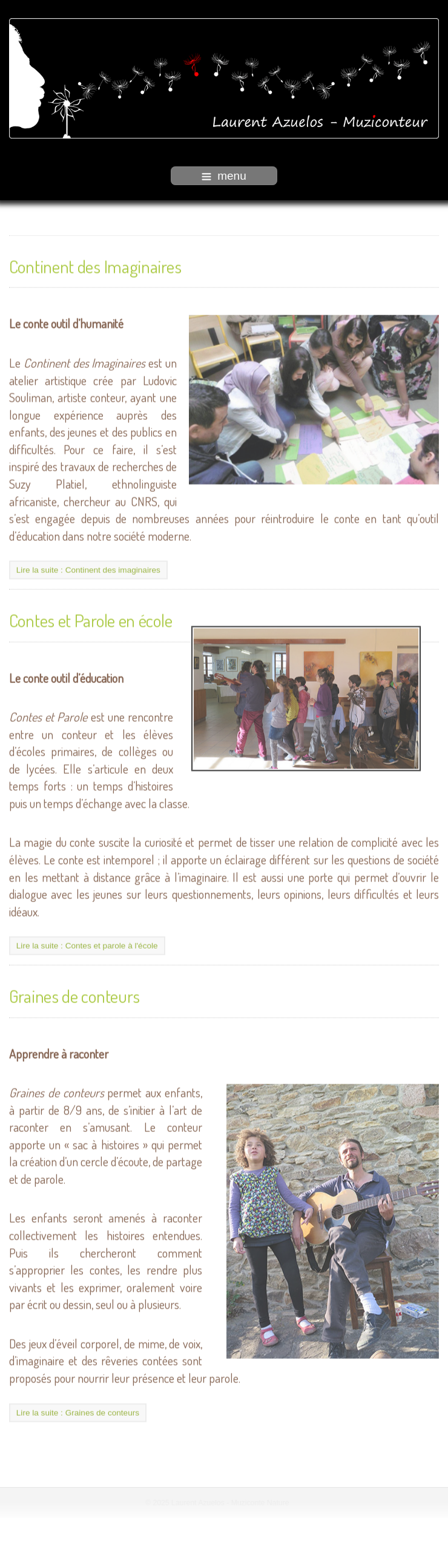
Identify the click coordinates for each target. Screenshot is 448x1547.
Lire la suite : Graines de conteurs (77, 1411)
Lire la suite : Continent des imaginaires (88, 569)
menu (224, 175)
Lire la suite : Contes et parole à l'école (87, 944)
